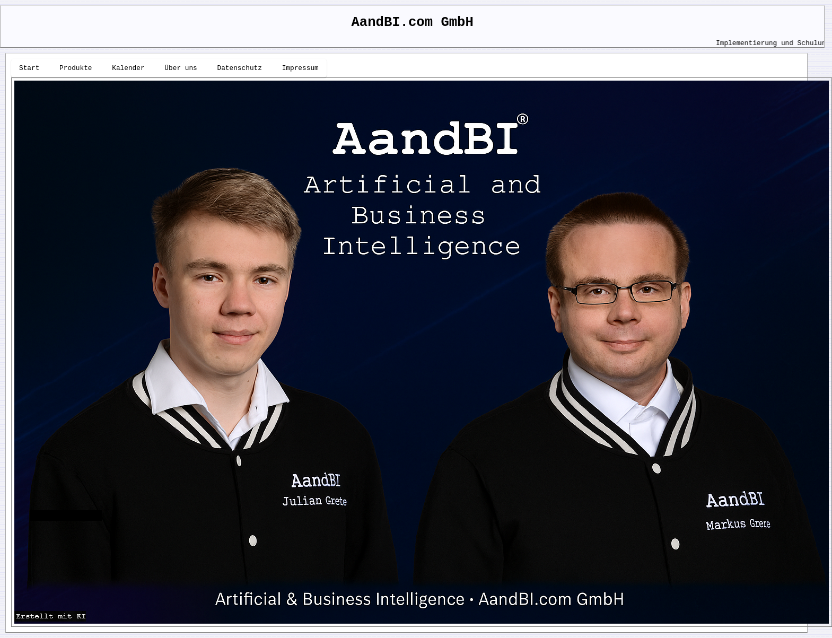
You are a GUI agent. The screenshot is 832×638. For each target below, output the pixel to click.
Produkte (75, 68)
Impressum (300, 68)
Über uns (180, 68)
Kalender (128, 68)
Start (29, 68)
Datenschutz (239, 68)
